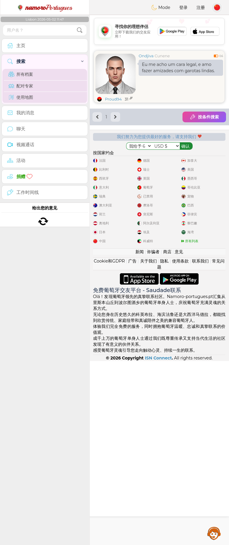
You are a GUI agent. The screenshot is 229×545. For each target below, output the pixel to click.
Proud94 (113, 99)
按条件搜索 (204, 117)
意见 (179, 436)
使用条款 (180, 445)
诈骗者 (153, 436)
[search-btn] (79, 30)
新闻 (139, 436)
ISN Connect (158, 542)
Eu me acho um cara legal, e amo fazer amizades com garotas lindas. (178, 67)
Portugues (44, 7)
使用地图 (20, 97)
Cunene (162, 55)
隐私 (164, 445)
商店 (167, 436)
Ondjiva (146, 55)
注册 (200, 7)
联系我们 (200, 445)
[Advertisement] (159, 31)
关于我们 (148, 445)
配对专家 (20, 86)
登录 (183, 7)
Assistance (214, 533)
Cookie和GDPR (109, 445)
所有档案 (20, 74)
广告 (132, 445)
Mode (160, 7)
